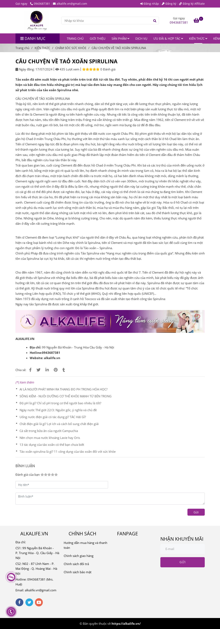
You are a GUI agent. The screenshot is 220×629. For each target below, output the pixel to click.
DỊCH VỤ (141, 38)
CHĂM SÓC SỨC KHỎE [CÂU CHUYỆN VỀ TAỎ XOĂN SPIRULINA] (70, 48)
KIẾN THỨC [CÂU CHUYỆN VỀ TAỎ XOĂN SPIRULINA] (42, 48)
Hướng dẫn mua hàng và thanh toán (85, 545)
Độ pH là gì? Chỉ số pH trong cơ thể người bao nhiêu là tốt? (60, 403)
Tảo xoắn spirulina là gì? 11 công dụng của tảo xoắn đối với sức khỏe (68, 451)
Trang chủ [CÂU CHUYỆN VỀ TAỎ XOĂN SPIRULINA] (22, 48)
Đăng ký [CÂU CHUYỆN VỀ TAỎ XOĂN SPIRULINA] (169, 3)
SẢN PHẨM (120, 38)
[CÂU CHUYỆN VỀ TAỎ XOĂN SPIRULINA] (37, 20)
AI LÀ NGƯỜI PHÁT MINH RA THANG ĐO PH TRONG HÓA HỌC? (63, 389)
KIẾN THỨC (198, 38)
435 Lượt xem (67, 69)
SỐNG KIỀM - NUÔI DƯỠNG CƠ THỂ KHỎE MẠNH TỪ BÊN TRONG (66, 396)
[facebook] (19, 602)
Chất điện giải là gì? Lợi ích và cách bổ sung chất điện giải (59, 424)
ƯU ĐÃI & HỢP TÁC (168, 38)
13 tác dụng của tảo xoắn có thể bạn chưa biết (52, 445)
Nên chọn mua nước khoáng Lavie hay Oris (50, 438)
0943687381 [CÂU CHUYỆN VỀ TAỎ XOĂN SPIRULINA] (40, 3)
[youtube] (39, 602)
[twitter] (29, 602)
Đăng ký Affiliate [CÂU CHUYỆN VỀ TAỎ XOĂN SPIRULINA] (192, 3)
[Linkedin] (47, 370)
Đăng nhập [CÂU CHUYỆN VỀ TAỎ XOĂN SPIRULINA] (149, 3)
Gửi (196, 512)
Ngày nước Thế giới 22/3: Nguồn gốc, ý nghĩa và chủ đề (58, 410)
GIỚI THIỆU (97, 38)
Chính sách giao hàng (78, 556)
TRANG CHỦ (75, 38)
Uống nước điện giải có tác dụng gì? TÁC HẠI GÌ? (53, 417)
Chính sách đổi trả (76, 564)
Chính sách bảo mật (77, 572)
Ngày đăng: (25, 69)
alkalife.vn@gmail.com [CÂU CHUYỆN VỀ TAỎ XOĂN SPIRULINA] (70, 3)
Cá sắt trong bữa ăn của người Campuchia (49, 431)
